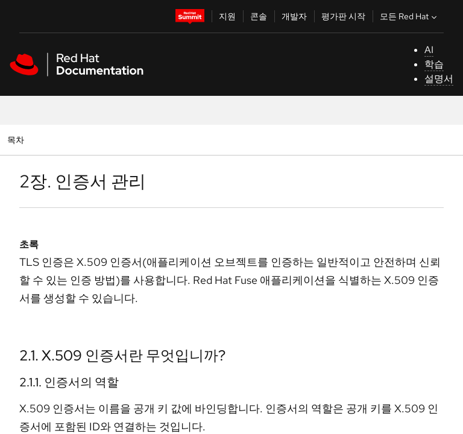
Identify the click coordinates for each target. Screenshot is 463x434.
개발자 (294, 16)
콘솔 (258, 16)
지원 (227, 16)
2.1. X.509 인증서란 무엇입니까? (122, 355)
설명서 (438, 78)
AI (428, 49)
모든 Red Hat (409, 16)
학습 (434, 64)
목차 (17, 139)
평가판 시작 (343, 16)
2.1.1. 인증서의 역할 (69, 382)
